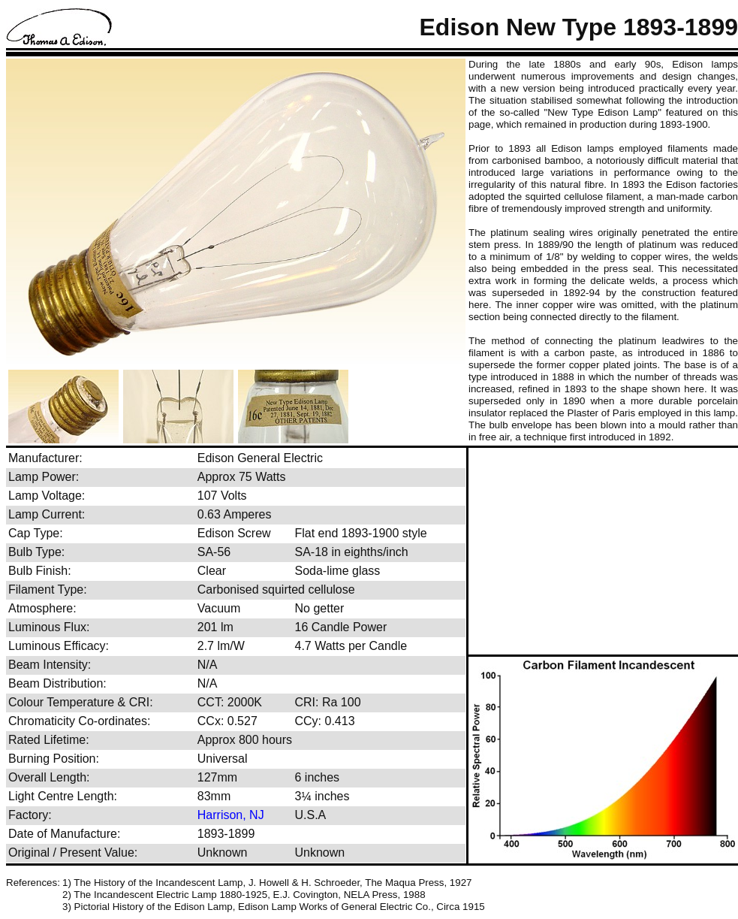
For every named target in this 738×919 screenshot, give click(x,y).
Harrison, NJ (230, 815)
